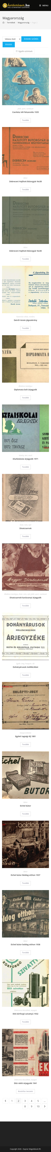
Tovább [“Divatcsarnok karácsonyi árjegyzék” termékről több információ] (25, 606)
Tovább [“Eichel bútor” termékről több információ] (25, 814)
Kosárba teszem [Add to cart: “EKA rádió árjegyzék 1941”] (25, 1091)
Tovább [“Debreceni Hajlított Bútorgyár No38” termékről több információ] (25, 189)
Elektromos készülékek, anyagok (25, 1010)
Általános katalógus (25, 386)
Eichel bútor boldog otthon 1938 (25, 944)
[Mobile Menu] (43, 5)
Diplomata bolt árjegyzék (25, 389)
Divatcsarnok (25, 528)
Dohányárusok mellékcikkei (25, 667)
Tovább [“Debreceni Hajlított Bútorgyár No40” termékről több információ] (25, 259)
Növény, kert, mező (25, 455)
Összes (8, 44)
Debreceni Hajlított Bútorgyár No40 (25, 251)
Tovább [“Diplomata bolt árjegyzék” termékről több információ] (25, 398)
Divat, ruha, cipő (25, 525)
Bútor (25, 178)
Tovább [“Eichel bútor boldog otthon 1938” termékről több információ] (25, 952)
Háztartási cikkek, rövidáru (25, 317)
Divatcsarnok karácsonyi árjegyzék (25, 597)
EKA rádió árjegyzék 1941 (25, 1083)
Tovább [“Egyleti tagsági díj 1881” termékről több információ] (25, 744)
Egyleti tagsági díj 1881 (25, 736)
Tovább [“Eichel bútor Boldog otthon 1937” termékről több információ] (25, 883)
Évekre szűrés (31, 39)
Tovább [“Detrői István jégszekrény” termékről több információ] (25, 328)
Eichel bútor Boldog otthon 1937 (25, 875)
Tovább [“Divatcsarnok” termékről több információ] (25, 536)
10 (38, 1106)
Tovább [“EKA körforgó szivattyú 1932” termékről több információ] (25, 1022)
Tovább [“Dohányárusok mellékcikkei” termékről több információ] (25, 675)
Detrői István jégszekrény (25, 320)
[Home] (3, 22)
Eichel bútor (25, 805)
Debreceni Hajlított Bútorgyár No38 (25, 181)
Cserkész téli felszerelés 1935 (25, 112)
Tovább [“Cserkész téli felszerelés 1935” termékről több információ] (25, 120)
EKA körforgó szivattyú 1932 (25, 1013)
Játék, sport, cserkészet (25, 109)
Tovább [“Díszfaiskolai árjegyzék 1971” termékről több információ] (25, 467)
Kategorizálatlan (25, 733)
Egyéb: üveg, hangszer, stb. (25, 663)
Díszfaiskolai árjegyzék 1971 (25, 459)
